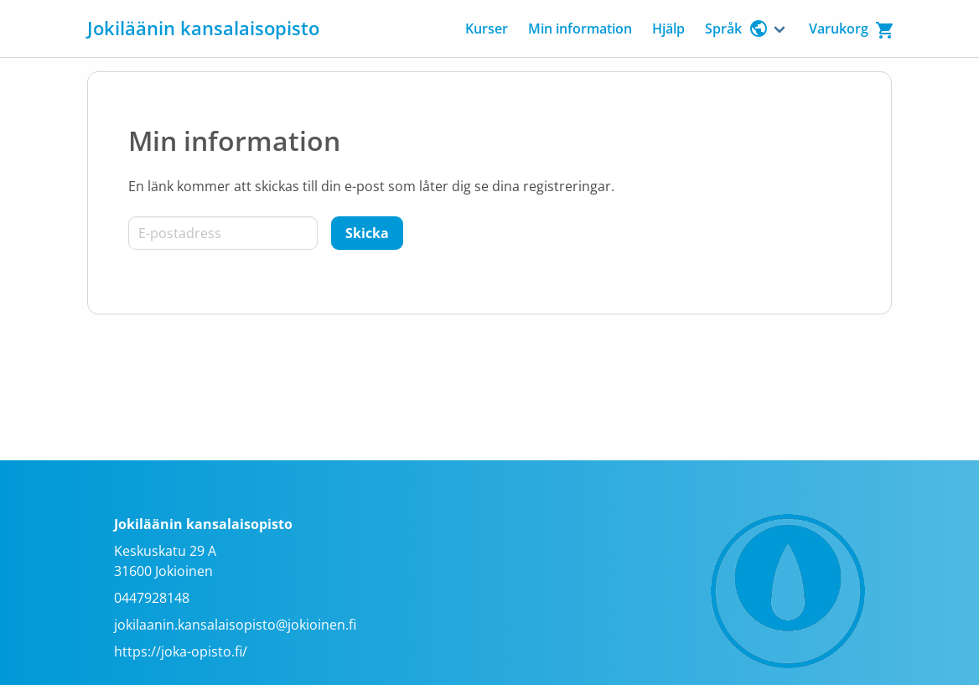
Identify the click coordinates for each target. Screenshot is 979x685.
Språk (737, 28)
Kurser (486, 28)
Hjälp (668, 28)
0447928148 (151, 598)
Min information (580, 28)
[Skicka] (367, 233)
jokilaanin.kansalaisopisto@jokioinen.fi (235, 624)
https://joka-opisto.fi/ (180, 651)
